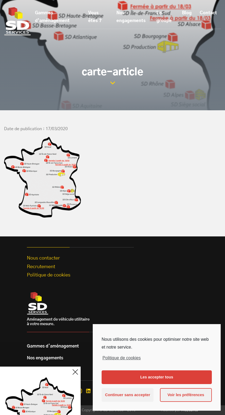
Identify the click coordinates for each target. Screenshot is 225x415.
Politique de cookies (121, 358)
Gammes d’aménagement (52, 17)
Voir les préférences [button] (185, 395)
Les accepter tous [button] (156, 377)
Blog (187, 13)
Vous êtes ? (95, 17)
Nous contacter (43, 258)
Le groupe (164, 17)
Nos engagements (131, 17)
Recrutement (41, 266)
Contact (208, 13)
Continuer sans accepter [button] (127, 395)
